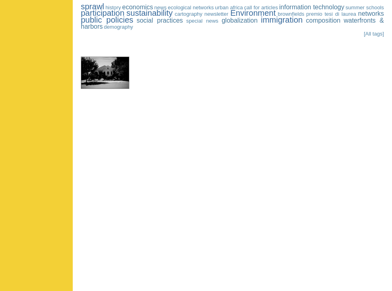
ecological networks (191, 7)
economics (137, 7)
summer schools (365, 7)
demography (118, 27)
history (113, 7)
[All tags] (374, 34)
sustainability (149, 12)
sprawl (92, 6)
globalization (239, 20)
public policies (107, 19)
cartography (188, 14)
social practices (160, 20)
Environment (253, 12)
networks (371, 13)
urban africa (229, 7)
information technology (311, 7)
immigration (282, 19)
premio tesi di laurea (331, 14)
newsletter (216, 14)
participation (102, 12)
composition (323, 20)
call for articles (261, 7)
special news (202, 21)
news (160, 7)
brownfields (291, 14)
